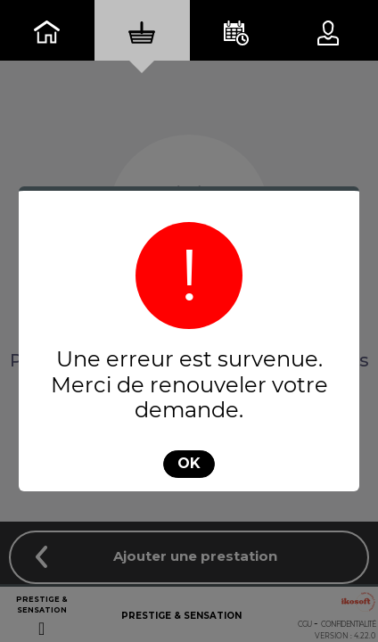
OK (189, 463)
